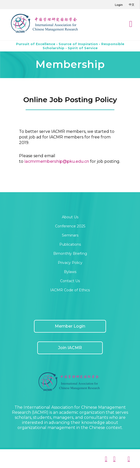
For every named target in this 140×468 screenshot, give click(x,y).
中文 (131, 4)
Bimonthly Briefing (70, 253)
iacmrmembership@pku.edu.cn (56, 161)
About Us (70, 217)
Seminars (70, 235)
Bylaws (70, 271)
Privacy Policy (70, 262)
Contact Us (70, 281)
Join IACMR (70, 347)
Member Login (70, 326)
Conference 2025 (70, 226)
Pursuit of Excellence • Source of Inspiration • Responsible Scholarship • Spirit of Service (70, 46)
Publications (70, 244)
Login (119, 5)
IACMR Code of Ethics (70, 290)
